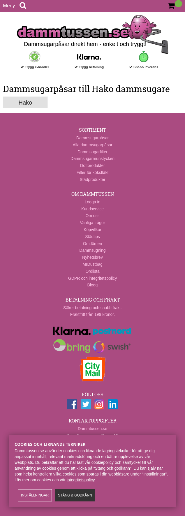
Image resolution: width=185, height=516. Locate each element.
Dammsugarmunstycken (92, 158)
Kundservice (92, 209)
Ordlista (92, 271)
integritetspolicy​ (80, 480)
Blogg (92, 285)
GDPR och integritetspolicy (92, 278)
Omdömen (92, 243)
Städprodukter (92, 179)
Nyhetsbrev (92, 257)
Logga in (93, 202)
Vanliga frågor (92, 222)
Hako (25, 102)
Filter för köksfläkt (93, 172)
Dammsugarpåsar (92, 137)
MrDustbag (92, 264)
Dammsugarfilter (92, 151)
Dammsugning (92, 250)
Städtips (92, 236)
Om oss (92, 215)
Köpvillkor (92, 229)
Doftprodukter (92, 165)
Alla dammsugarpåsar (92, 144)
